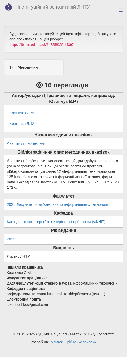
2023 (11, 239)
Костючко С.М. (22, 113)
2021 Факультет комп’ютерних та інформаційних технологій (58, 204)
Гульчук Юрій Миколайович (73, 342)
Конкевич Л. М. (22, 123)
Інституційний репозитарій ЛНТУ (54, 7)
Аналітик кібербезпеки (26, 143)
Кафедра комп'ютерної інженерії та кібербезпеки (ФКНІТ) (56, 222)
